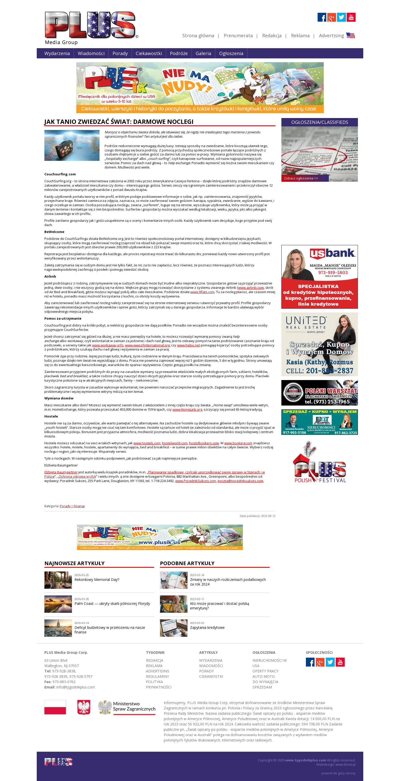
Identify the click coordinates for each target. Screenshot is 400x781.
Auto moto (264, 676)
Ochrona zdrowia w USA (77, 476)
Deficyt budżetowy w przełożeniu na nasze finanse (109, 630)
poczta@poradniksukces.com (240, 480)
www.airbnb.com (251, 287)
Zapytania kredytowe (207, 627)
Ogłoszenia (231, 53)
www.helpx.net (188, 345)
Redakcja (272, 35)
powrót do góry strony (338, 773)
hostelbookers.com (204, 443)
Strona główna (198, 35)
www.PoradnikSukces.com (195, 480)
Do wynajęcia (265, 681)
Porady (120, 53)
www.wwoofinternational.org (147, 345)
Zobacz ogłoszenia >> (301, 178)
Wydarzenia (57, 53)
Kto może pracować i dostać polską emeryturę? (219, 606)
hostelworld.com (175, 443)
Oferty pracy (265, 671)
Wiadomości (91, 53)
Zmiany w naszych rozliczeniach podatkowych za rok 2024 (228, 582)
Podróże (179, 53)
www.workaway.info (107, 345)
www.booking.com (238, 443)
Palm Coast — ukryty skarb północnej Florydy (112, 603)
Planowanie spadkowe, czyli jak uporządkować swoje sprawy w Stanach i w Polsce (154, 474)
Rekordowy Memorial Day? (96, 579)
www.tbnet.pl (345, 764)
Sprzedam (262, 687)
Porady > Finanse (72, 506)
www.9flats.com (202, 292)
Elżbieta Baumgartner (61, 472)
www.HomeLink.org (187, 409)
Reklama (300, 35)
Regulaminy (157, 676)
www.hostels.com (146, 443)
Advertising (337, 35)
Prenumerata (238, 35)
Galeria (203, 53)
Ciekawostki (149, 53)
